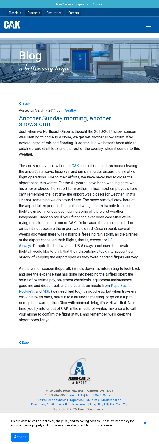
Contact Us (76, 395)
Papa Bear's (121, 285)
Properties (76, 400)
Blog (93, 404)
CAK (75, 165)
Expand (80, 4)
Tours (42, 400)
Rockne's (26, 291)
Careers (73, 13)
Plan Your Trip (119, 404)
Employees (54, 13)
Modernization (111, 400)
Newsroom (80, 404)
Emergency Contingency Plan (50, 404)
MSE (46, 291)
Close (97, 4)
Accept (20, 437)
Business (34, 13)
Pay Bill (103, 404)
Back (26, 103)
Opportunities (57, 400)
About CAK (93, 395)
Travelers (15, 13)
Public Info (92, 400)
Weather (70, 110)
